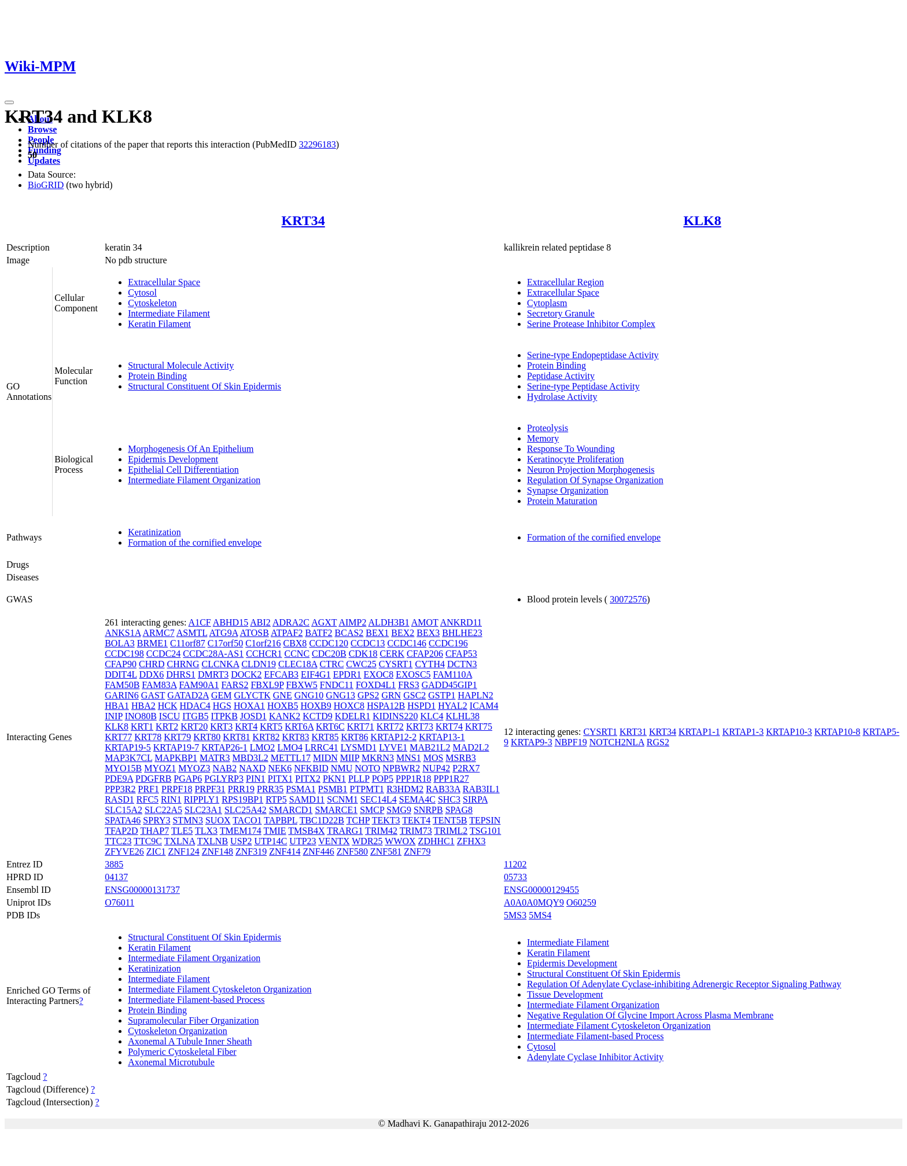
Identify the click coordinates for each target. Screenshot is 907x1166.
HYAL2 (452, 706)
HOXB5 (282, 706)
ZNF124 (184, 851)
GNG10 (309, 695)
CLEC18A (298, 664)
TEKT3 (386, 820)
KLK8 (702, 220)
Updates (44, 160)
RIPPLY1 (202, 799)
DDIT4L (121, 674)
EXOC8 (379, 674)
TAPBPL (280, 820)
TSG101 (485, 831)
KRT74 (449, 726)
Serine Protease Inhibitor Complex (591, 324)
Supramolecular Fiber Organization (193, 1020)
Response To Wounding (571, 449)
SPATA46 (123, 820)
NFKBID (311, 768)
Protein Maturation (562, 501)
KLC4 (431, 716)
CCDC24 (163, 654)
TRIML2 (451, 831)
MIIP (349, 758)
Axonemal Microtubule (171, 1062)
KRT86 (354, 737)
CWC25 (361, 664)
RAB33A (443, 789)
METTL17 (291, 758)
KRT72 (390, 726)
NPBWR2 (401, 768)
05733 (515, 877)
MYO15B (123, 768)
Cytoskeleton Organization (177, 1031)
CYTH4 (430, 664)
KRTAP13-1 (442, 737)
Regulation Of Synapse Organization (595, 480)
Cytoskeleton (152, 303)
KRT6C (330, 726)
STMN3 (187, 820)
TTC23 (118, 841)
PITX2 (307, 779)
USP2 (241, 841)
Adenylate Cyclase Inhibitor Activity (595, 1057)
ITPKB (224, 716)
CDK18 (363, 654)
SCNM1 (342, 799)
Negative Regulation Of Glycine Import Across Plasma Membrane (650, 1015)
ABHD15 (230, 622)
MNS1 (408, 758)
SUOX (218, 820)
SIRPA (475, 799)
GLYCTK (252, 695)
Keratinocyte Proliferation (575, 459)
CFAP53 (461, 654)
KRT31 (633, 732)
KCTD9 (318, 716)
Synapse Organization (568, 490)
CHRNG (183, 664)
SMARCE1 (336, 810)
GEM (221, 695)
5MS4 (540, 915)
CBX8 (295, 643)
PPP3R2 (120, 789)
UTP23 (302, 841)
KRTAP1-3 (743, 732)
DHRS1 (181, 674)
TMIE (274, 831)
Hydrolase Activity (562, 397)
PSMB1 (333, 789)
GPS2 (368, 695)
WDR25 (367, 841)
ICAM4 (484, 706)
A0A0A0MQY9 (534, 902)
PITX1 (280, 779)
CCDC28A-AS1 (213, 654)
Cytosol (142, 292)
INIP (114, 716)
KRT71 (360, 726)
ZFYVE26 (124, 851)
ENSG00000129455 (541, 890)
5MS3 (515, 915)
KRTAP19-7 (176, 747)
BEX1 (377, 633)
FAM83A (159, 685)
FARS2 (235, 685)
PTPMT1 (367, 789)
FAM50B (122, 685)
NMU (341, 768)
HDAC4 (195, 706)
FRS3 (408, 685)
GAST (153, 695)
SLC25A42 (245, 810)
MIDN (325, 758)
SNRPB (428, 810)
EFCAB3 (281, 674)
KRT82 (265, 737)
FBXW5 (302, 685)
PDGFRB (153, 779)
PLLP (359, 779)
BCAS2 (349, 633)
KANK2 (284, 716)
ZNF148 (217, 851)
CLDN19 (258, 664)
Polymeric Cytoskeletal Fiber (182, 1052)
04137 (116, 877)
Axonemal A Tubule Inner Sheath (190, 1041)
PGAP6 (188, 779)
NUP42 (436, 768)
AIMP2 (352, 622)
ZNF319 (251, 851)
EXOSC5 (413, 674)
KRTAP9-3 (531, 742)
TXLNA (179, 841)
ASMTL (192, 633)
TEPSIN (484, 820)
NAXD (252, 768)
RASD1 (119, 799)
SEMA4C (417, 799)
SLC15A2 (123, 810)
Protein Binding (157, 376)
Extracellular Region (565, 282)
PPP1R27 (451, 779)
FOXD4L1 (376, 685)
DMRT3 (213, 674)
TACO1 (247, 820)
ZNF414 (284, 851)
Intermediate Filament (169, 313)
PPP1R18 (413, 779)
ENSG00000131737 (142, 890)
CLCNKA (220, 664)
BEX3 (428, 633)
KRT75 (478, 726)
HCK (168, 706)
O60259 (581, 902)
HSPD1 (421, 706)
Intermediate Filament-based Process (196, 1000)
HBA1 (117, 706)
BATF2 (318, 633)
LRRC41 (321, 747)
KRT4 (246, 726)
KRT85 (325, 737)
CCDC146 (407, 643)
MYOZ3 (194, 768)
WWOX (400, 841)
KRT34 (303, 220)
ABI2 (260, 622)
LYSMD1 (359, 747)
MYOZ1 (160, 768)
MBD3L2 (250, 758)
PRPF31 (209, 789)
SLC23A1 (203, 810)
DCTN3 (462, 664)
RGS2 (658, 742)
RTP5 (276, 799)
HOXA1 (249, 706)
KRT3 (221, 726)
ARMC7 (159, 633)
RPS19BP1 (242, 799)
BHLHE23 (462, 633)
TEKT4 (416, 820)
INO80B (141, 716)
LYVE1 (393, 747)
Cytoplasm (547, 303)
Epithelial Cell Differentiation (183, 470)
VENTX (333, 841)
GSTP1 (441, 695)
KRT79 (177, 737)
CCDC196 (448, 643)
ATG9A (223, 633)
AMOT (424, 622)
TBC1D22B (322, 820)
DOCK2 (246, 674)
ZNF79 (417, 851)
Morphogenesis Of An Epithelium (190, 449)
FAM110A (453, 674)
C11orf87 (187, 643)
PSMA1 (301, 789)
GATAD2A (188, 695)
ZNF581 (385, 851)
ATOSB (253, 633)
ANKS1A (123, 633)
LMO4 (290, 747)
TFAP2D (121, 831)
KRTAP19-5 (128, 747)
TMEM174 (240, 831)
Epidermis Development (173, 459)
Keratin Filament (159, 324)
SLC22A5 (163, 810)
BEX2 (402, 633)
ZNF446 (318, 851)
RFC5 (147, 799)
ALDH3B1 (389, 622)
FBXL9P (266, 685)
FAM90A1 (199, 685)
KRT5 (271, 726)
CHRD (151, 664)
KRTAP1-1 (699, 732)
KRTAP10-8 (837, 732)
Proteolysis (547, 428)
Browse (42, 129)
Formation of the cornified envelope (194, 542)
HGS (222, 706)
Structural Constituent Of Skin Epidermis (204, 386)
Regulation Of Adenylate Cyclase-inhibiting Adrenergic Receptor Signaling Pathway (684, 984)
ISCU (169, 716)
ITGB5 (195, 716)
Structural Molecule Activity (181, 365)
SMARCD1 (291, 810)
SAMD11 (307, 799)
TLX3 (206, 831)
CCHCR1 (264, 654)
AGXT (324, 622)
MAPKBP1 (175, 758)
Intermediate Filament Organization (194, 480)
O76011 (119, 902)
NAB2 (224, 768)
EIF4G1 (316, 674)
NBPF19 (571, 742)
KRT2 (167, 726)
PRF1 (148, 789)
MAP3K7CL (128, 758)
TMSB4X (306, 831)
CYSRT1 (396, 664)
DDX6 (151, 674)
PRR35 (270, 789)
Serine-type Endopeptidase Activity (593, 355)
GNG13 (340, 695)
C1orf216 (263, 643)
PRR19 (241, 789)
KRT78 (147, 737)
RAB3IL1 (481, 789)
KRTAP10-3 (789, 732)
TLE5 (182, 831)
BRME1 (152, 643)
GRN (391, 695)
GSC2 (414, 695)
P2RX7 (466, 768)
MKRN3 (378, 758)
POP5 (382, 779)
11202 (515, 864)
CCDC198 (124, 654)
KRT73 (419, 726)
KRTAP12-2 (394, 737)
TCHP (358, 820)
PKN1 (334, 779)
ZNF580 (352, 851)
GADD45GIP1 (449, 685)
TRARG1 (345, 831)
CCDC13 (368, 643)
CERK (391, 654)
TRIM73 (416, 831)
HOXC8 (349, 706)
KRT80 (206, 737)
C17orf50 (225, 643)
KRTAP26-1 (224, 747)
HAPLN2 (475, 695)
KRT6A (299, 726)
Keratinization (154, 532)
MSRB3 (460, 758)
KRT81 (236, 737)
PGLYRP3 (224, 779)
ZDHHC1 (436, 841)
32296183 (317, 144)
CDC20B (329, 654)
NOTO (367, 768)
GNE (282, 695)
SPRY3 (156, 820)
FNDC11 (336, 685)
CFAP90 (121, 664)
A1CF (200, 622)
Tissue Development (565, 994)
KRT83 (295, 737)
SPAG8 (459, 810)
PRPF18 (176, 789)
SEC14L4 (378, 799)
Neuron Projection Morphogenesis (590, 470)
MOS (433, 758)
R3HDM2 (404, 789)
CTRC (332, 664)
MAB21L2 (430, 747)
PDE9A (119, 779)
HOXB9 (315, 706)
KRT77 (118, 737)
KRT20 (194, 726)
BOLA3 (120, 643)
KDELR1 (352, 716)
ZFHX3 (471, 841)
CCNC (296, 654)
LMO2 (262, 747)
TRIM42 (381, 831)
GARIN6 (122, 695)
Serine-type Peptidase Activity (583, 386)
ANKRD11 (461, 622)
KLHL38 (462, 716)
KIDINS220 (395, 716)
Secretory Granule (561, 313)
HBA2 (143, 706)
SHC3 (449, 799)
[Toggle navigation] (9, 102)
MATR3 (215, 758)
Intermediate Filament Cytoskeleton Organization (219, 989)
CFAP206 (425, 654)
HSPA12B (386, 706)
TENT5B (450, 820)
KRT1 (142, 726)
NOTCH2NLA (616, 742)
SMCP (372, 810)
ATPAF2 (287, 633)
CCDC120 (328, 643)
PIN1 (256, 779)
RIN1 (171, 799)
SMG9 (398, 810)
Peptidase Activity (561, 376)
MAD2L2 (470, 747)
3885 (114, 864)
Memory (543, 438)
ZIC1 (156, 851)
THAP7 (154, 831)
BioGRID (46, 185)
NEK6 (280, 768)
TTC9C (148, 841)
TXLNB (212, 841)
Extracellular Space (164, 282)
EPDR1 (347, 674)
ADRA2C (290, 622)
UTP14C (270, 841)
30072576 (628, 599)
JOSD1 (253, 716)
